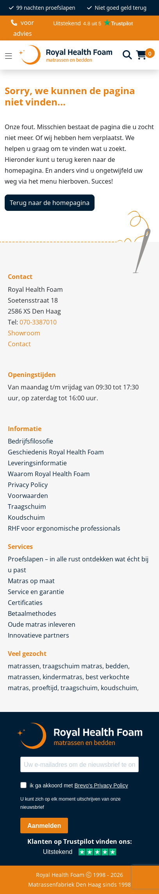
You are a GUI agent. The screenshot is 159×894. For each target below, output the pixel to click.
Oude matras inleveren (41, 624)
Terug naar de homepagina (49, 202)
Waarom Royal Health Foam (49, 474)
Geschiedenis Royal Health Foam (56, 452)
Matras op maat (31, 581)
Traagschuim (27, 506)
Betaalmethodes (32, 613)
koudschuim (119, 688)
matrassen (23, 666)
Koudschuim (26, 517)
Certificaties (25, 602)
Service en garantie (36, 591)
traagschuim (79, 688)
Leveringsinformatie (37, 463)
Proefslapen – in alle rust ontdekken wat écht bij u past (78, 564)
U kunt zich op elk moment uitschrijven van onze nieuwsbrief (70, 803)
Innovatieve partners (38, 635)
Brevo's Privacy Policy (101, 785)
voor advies (22, 28)
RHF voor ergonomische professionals (64, 528)
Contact (19, 344)
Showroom (24, 333)
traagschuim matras (72, 666)
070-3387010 (38, 322)
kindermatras (62, 677)
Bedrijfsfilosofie (30, 441)
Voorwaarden (28, 495)
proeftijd (44, 688)
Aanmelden (44, 825)
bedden (116, 666)
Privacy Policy (28, 484)
